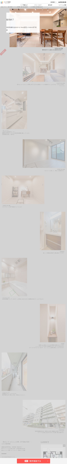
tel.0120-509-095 (62, 2)
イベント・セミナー (38, 5)
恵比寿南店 (53, 2)
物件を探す (50, 5)
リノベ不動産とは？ (24, 5)
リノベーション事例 (62, 5)
